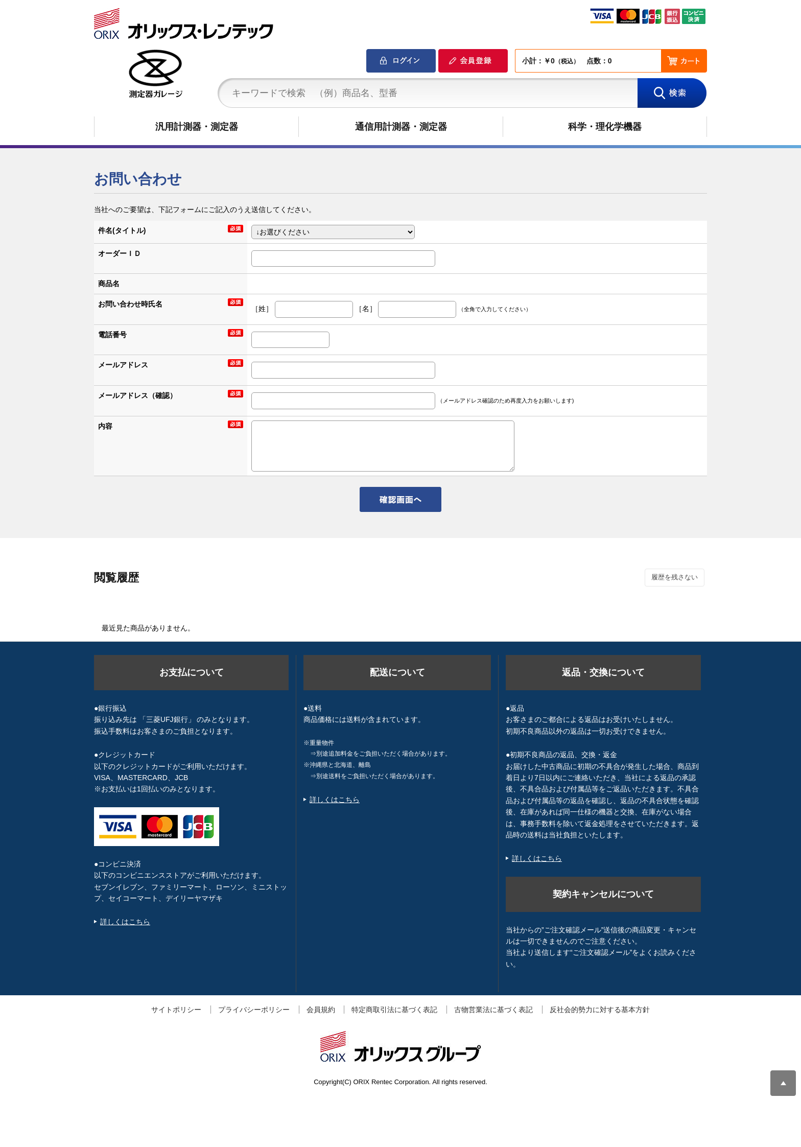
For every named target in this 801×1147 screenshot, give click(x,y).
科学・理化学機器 (605, 127)
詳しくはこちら (125, 922)
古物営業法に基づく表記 (493, 1009)
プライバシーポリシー (254, 1009)
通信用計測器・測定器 (401, 127)
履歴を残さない (674, 577)
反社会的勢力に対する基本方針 (600, 1009)
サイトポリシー (176, 1009)
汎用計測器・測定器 (196, 127)
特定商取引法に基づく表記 (394, 1009)
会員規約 (321, 1009)
